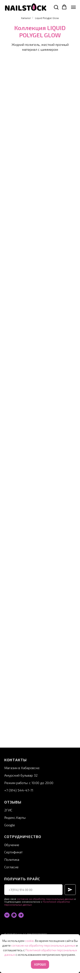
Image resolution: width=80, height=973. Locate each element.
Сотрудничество (22, 836)
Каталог (26, 17)
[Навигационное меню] (73, 7)
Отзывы (12, 802)
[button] (56, 7)
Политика (11, 859)
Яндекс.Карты (15, 817)
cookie (29, 941)
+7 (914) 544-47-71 (18, 790)
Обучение (11, 845)
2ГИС (8, 810)
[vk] (7, 915)
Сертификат (13, 852)
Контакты (15, 759)
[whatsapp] (14, 915)
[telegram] (21, 915)
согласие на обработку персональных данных (45, 898)
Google (9, 825)
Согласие (11, 867)
